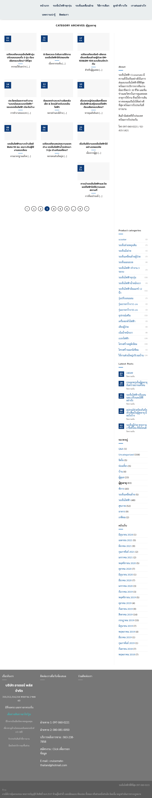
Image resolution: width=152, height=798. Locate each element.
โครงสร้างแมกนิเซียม (129, 349)
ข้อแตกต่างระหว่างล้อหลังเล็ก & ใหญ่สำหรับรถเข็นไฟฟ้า (57, 104)
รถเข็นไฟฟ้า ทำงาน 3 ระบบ (129, 269)
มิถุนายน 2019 (126, 625)
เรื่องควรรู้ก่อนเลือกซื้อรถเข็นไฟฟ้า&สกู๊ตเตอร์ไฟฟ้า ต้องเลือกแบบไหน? (93, 104)
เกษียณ (122, 517)
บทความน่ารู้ (48, 14)
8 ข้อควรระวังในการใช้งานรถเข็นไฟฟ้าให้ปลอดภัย (57, 56)
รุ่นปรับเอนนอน (126, 298)
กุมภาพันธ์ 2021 (127, 551)
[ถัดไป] (86, 208)
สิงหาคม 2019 (126, 614)
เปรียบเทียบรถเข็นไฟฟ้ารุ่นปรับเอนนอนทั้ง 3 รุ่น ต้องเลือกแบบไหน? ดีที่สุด (20, 57)
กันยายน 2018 (126, 648)
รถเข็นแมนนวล (126, 262)
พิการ (121, 488)
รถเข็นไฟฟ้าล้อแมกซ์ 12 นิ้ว (130, 290)
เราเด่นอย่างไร (138, 5)
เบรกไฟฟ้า (124, 338)
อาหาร (122, 511)
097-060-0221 (61, 722)
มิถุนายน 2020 (126, 574)
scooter (122, 239)
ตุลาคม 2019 (125, 603)
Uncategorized (126, 454)
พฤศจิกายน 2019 (127, 597)
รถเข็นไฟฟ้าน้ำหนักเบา (130, 283)
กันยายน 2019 (126, 608)
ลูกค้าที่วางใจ (120, 5)
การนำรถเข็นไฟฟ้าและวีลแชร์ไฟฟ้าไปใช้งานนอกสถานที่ (94, 187)
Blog (4, 790)
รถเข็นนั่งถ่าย (125, 250)
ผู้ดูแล (121, 477)
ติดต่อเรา (64, 14)
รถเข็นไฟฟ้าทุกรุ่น (62, 5)
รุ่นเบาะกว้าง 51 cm (128, 304)
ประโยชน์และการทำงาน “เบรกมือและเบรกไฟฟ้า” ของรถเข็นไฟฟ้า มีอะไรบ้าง (20, 104)
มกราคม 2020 (126, 585)
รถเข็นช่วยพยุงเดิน (128, 245)
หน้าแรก (44, 5)
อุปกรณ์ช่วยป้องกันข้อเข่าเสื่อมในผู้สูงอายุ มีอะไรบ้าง (136, 412)
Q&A (121, 448)
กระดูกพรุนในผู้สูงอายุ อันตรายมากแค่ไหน (136, 383)
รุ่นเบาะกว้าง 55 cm (128, 309)
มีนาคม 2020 (125, 580)
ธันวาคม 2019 (126, 591)
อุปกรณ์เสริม (125, 315)
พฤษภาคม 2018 (127, 654)
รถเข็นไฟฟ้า (124, 500)
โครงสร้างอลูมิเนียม (128, 344)
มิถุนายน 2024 (126, 534)
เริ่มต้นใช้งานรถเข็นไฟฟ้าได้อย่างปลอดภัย (93, 145)
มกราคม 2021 (126, 557)
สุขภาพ (122, 505)
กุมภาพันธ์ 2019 (127, 643)
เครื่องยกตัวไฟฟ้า (127, 321)
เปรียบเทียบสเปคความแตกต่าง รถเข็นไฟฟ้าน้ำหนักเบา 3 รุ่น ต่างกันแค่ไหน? (57, 147)
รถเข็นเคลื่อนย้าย (84, 5)
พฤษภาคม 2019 (127, 631)
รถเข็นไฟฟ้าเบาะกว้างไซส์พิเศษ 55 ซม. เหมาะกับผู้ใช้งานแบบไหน (20, 147)
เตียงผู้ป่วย (124, 326)
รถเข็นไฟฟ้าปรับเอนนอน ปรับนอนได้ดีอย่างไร (136, 397)
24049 (129, 372)
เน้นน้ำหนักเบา (126, 332)
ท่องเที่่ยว (123, 465)
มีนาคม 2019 (125, 637)
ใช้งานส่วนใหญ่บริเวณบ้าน (131, 355)
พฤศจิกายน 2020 (127, 563)
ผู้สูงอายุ (123, 482)
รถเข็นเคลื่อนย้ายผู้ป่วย (130, 256)
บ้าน (121, 471)
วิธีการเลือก (103, 5)
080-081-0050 (61, 729)
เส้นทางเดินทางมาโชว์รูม (19, 714)
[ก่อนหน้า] (27, 208)
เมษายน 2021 (125, 540)
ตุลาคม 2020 (125, 568)
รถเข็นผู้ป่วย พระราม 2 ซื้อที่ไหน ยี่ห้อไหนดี (136, 426)
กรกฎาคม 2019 (126, 620)
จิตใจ (121, 460)
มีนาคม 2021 (125, 545)
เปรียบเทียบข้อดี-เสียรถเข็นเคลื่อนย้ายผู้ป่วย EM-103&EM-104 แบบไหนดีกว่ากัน (93, 59)
